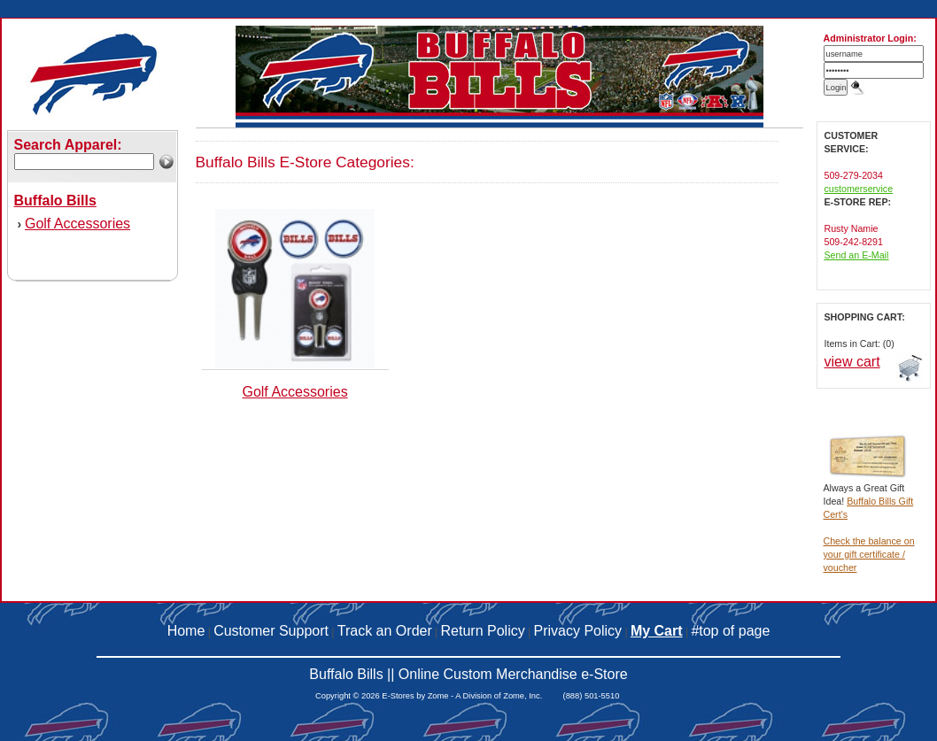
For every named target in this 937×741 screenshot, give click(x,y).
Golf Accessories (77, 223)
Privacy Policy (578, 630)
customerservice (859, 188)
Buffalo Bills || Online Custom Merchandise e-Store (468, 674)
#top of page (730, 630)
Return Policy (483, 630)
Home (186, 630)
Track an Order (384, 630)
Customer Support (271, 630)
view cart (852, 361)
